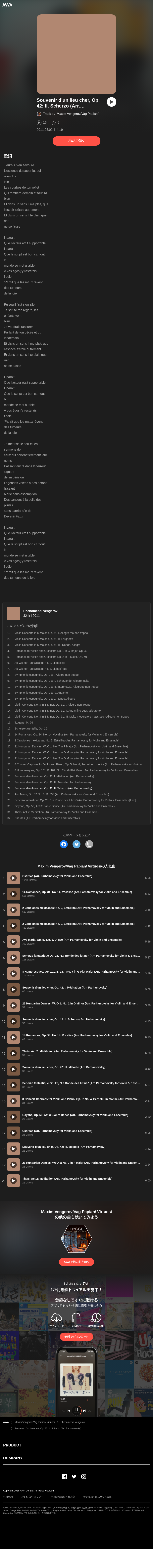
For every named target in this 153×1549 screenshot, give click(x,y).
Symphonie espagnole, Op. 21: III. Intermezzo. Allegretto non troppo (57, 686)
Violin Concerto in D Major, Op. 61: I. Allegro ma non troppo (51, 633)
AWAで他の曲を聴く (76, 1261)
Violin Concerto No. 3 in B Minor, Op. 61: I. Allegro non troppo (52, 704)
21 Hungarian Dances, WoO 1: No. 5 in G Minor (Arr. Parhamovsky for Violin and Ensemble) (71, 758)
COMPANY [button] (13, 1458)
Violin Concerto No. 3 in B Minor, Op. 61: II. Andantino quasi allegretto (58, 710)
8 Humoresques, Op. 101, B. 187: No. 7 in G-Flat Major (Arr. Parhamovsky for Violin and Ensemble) (76, 770)
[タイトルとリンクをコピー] (89, 844)
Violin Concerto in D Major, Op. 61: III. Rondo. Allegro (47, 644)
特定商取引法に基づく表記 (97, 1496)
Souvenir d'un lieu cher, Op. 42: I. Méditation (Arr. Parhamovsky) (54, 776)
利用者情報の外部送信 (63, 1496)
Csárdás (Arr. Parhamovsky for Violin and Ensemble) (47, 818)
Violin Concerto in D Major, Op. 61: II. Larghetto (44, 639)
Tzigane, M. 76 (24, 722)
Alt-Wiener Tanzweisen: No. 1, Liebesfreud (41, 668)
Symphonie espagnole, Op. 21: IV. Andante (41, 692)
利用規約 (8, 1496)
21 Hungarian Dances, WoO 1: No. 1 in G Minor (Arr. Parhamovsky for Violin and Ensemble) (71, 752)
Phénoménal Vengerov (40, 611)
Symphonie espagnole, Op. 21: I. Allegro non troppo (46, 674)
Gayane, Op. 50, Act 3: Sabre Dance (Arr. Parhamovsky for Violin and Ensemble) (65, 806)
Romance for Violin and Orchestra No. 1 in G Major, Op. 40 (51, 650)
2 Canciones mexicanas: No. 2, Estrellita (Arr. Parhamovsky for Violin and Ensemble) (67, 740)
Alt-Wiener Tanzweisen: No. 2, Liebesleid (40, 662)
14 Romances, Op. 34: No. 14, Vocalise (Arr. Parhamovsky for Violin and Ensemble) (66, 734)
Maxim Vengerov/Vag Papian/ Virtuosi (83, 113)
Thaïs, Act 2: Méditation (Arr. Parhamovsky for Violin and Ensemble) (56, 812)
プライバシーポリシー (32, 1496)
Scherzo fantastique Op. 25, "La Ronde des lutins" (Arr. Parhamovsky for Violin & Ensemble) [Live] (75, 800)
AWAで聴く (76, 141)
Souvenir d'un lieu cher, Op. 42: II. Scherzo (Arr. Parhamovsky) (48, 1428)
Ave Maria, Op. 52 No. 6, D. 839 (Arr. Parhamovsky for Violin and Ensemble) (62, 794)
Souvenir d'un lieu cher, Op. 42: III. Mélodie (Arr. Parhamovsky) (53, 782)
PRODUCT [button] (12, 1445)
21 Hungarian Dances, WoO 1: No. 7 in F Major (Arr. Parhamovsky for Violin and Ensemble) (71, 746)
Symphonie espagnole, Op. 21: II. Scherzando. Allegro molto (52, 680)
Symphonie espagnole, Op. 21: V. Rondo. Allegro (45, 698)
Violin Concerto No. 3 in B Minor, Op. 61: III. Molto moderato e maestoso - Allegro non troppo (72, 716)
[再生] (111, 102)
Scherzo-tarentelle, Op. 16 (31, 728)
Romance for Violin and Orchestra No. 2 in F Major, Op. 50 (51, 656)
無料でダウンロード (76, 1336)
